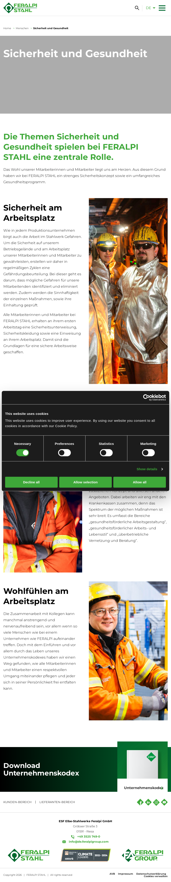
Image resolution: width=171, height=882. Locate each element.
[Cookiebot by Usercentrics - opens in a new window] (146, 397)
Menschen (22, 28)
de (148, 8)
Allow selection (85, 482)
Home (7, 28)
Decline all (31, 482)
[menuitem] (149, 8)
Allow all (140, 482)
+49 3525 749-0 (88, 836)
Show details (147, 469)
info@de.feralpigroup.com (89, 841)
